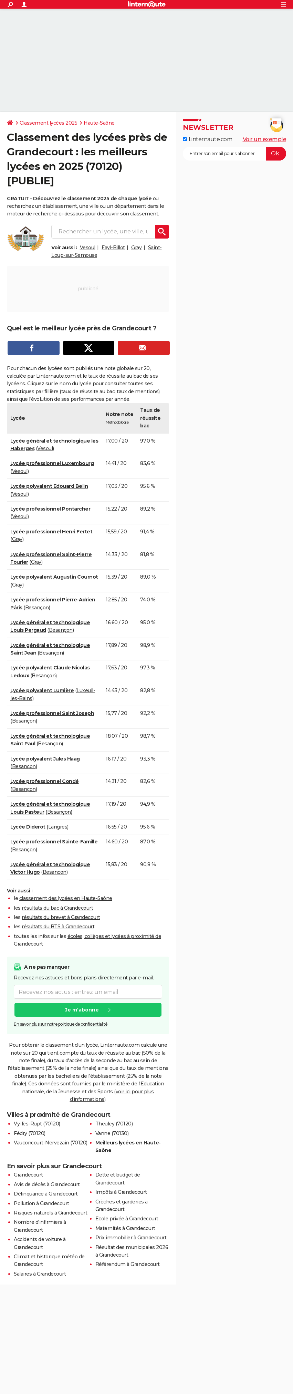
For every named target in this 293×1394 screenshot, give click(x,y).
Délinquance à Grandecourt (46, 1194)
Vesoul (87, 247)
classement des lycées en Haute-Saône (65, 898)
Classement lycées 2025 (48, 123)
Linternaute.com (207, 139)
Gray (136, 247)
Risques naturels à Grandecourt (50, 1213)
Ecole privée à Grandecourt (126, 1219)
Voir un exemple (264, 139)
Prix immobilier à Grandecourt (131, 1238)
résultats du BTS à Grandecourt (58, 926)
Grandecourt (28, 1175)
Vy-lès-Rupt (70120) (37, 1124)
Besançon (37, 607)
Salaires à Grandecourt (40, 1274)
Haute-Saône (99, 123)
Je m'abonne (82, 1010)
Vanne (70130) (112, 1133)
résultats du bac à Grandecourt (57, 908)
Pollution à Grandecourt (41, 1203)
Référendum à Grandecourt (127, 1264)
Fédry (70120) (29, 1133)
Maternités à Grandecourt (125, 1228)
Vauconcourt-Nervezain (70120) (50, 1143)
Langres (57, 827)
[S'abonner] (234, 154)
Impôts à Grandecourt (121, 1192)
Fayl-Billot (113, 247)
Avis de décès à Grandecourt (47, 1184)
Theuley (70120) (114, 1124)
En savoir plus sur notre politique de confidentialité (60, 1024)
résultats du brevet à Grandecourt (61, 917)
